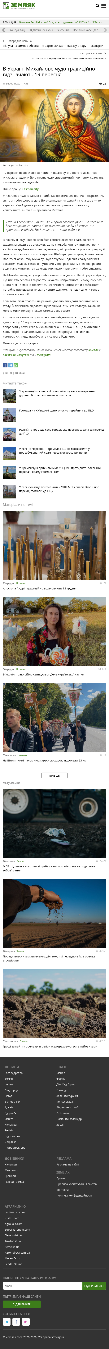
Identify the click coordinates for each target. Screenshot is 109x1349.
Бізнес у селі (13, 1101)
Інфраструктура (15, 1147)
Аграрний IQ (15, 1206)
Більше (54, 775)
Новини (20, 583)
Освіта (9, 1119)
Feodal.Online (13, 1264)
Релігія (9, 1130)
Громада (61, 1090)
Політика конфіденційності (74, 1195)
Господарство (14, 1073)
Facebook (9, 355)
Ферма (9, 1084)
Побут (8, 1096)
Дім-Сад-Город (65, 1084)
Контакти (62, 1190)
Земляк (93, 350)
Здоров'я (10, 1113)
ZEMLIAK (63, 1172)
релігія (7, 373)
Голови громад (14, 1181)
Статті (61, 1067)
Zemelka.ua (12, 1247)
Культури (11, 1164)
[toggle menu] (103, 5)
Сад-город (11, 1090)
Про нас (61, 1178)
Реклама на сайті (67, 1164)
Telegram (23, 355)
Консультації (18, 30)
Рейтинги (63, 30)
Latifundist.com (15, 1212)
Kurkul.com (12, 1218)
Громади (10, 1176)
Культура (11, 1124)
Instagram (43, 355)
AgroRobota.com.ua (17, 1252)
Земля (20, 861)
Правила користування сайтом (76, 1184)
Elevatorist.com (14, 1235)
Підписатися (94, 1286)
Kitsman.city (30, 189)
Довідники (14, 1158)
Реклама (64, 1158)
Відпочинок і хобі (41, 30)
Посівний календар (85, 30)
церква (20, 373)
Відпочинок (12, 1136)
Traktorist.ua (13, 1241)
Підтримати (21, 1304)
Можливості (12, 1170)
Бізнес (60, 1073)
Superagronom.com (17, 1229)
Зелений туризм (67, 1096)
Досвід (9, 1107)
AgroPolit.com (13, 1224)
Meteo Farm (12, 1258)
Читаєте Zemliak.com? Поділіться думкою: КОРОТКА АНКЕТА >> (60, 22)
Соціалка (10, 1142)
